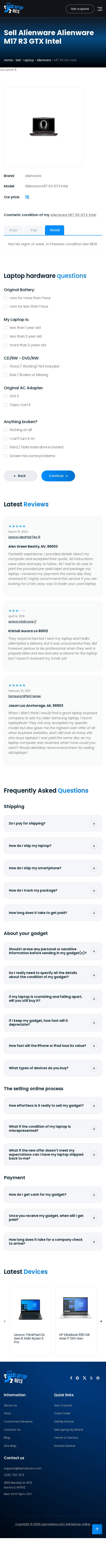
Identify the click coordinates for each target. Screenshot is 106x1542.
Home (8, 60)
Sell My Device (64, 1425)
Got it (53, 396)
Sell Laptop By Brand (68, 1433)
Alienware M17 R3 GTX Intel (73, 214)
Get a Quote (63, 1409)
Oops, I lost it (53, 405)
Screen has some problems (53, 456)
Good (55, 230)
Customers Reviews (18, 1425)
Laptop (28, 60)
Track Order (62, 1417)
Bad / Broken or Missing (53, 375)
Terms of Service (66, 1442)
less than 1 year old (53, 328)
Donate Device (64, 1450)
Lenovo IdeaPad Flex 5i (24, 537)
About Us (10, 1409)
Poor (13, 230)
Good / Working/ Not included (53, 366)
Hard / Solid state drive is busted (53, 447)
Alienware (44, 60)
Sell (18, 60)
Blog (7, 1442)
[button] (101, 1325)
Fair (34, 230)
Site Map (10, 1450)
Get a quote (80, 9)
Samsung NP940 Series (24, 696)
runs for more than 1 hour (53, 298)
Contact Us (12, 1433)
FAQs (7, 1417)
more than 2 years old (53, 345)
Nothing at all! (53, 430)
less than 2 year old (53, 336)
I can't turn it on (53, 439)
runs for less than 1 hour (53, 306)
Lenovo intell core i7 (22, 621)
